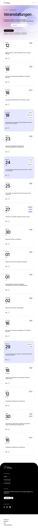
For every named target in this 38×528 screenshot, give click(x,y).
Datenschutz (6, 519)
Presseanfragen (7, 479)
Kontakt (5, 476)
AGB (4, 523)
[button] (22, 2)
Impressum (6, 521)
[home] (7, 3)
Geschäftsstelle (7, 483)
